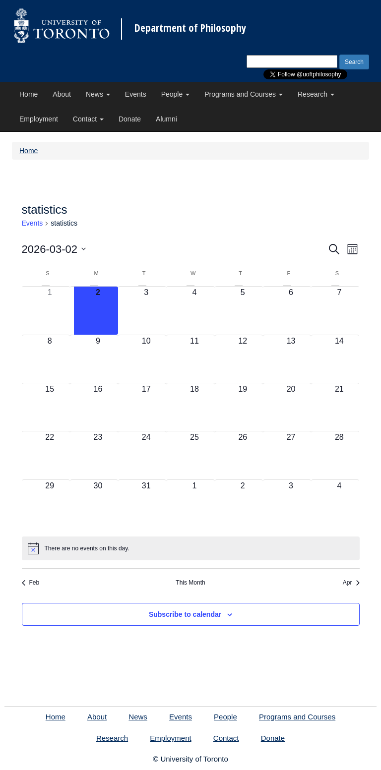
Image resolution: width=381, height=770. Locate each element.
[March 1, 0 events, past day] (50, 310)
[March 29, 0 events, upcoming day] (50, 504)
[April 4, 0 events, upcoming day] (339, 504)
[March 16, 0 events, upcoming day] (98, 407)
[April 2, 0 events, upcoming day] (243, 504)
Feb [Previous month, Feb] (31, 582)
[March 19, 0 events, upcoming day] (243, 407)
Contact (88, 119)
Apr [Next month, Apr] (351, 582)
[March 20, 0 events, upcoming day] (291, 407)
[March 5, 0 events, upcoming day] (243, 310)
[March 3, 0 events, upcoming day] (146, 310)
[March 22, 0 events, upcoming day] (50, 455)
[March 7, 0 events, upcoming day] (339, 310)
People (175, 94)
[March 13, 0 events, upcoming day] (291, 359)
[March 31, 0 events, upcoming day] (146, 504)
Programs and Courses (243, 94)
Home (28, 94)
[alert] (191, 548)
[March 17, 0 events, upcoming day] (146, 407)
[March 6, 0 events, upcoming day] (291, 310)
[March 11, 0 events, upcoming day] (194, 359)
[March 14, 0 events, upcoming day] (339, 359)
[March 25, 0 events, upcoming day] (194, 455)
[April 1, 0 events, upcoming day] (194, 504)
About (62, 94)
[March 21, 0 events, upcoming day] (339, 407)
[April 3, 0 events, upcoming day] (291, 504)
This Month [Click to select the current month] (190, 582)
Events (135, 94)
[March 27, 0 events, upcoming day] (291, 455)
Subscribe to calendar (185, 614)
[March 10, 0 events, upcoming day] (146, 359)
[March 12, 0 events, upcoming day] (243, 359)
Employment (38, 119)
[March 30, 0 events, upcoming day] (98, 504)
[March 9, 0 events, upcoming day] (98, 359)
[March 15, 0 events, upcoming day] (50, 407)
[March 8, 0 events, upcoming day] (50, 359)
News (98, 94)
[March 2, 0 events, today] (98, 310)
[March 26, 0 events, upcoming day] (243, 455)
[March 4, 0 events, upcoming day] (194, 310)
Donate (130, 119)
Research (316, 94)
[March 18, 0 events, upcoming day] (194, 407)
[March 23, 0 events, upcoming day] (98, 455)
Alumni (166, 119)
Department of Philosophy (190, 28)
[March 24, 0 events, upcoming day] (146, 455)
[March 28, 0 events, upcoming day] (339, 455)
